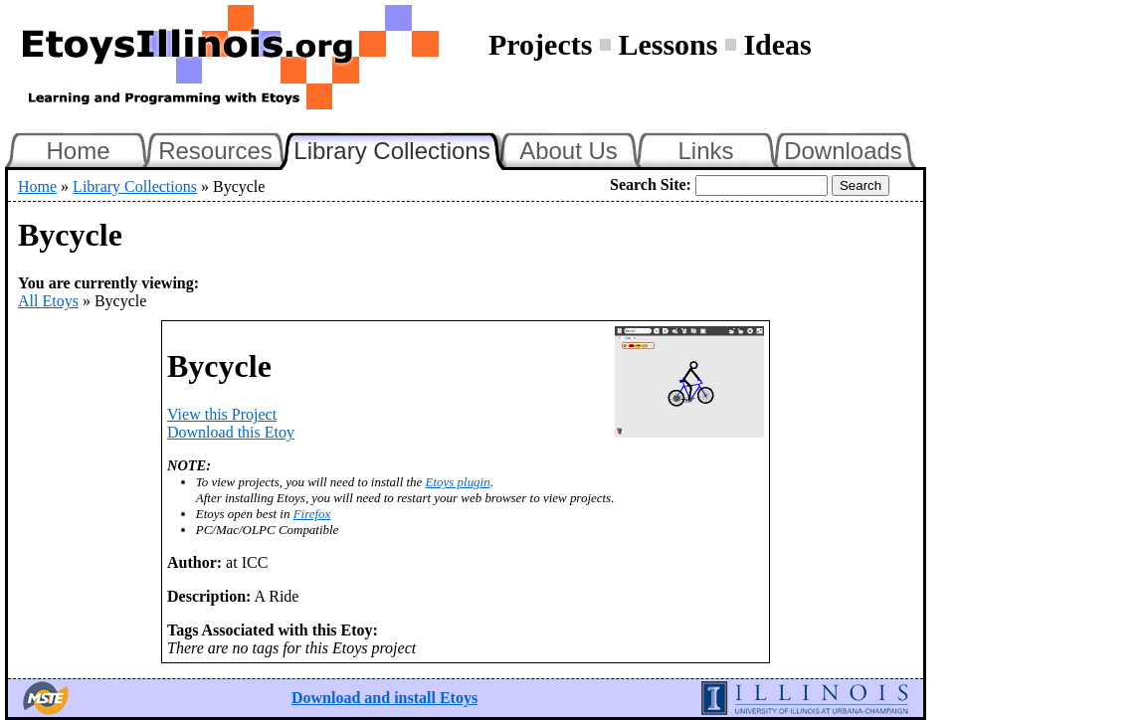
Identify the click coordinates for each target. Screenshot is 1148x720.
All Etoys (48, 300)
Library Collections (399, 148)
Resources (215, 150)
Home (77, 150)
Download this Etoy (230, 432)
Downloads (843, 150)
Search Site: (650, 184)
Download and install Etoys (384, 697)
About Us (568, 150)
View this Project (222, 414)
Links (705, 150)
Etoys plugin (458, 481)
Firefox (312, 513)
